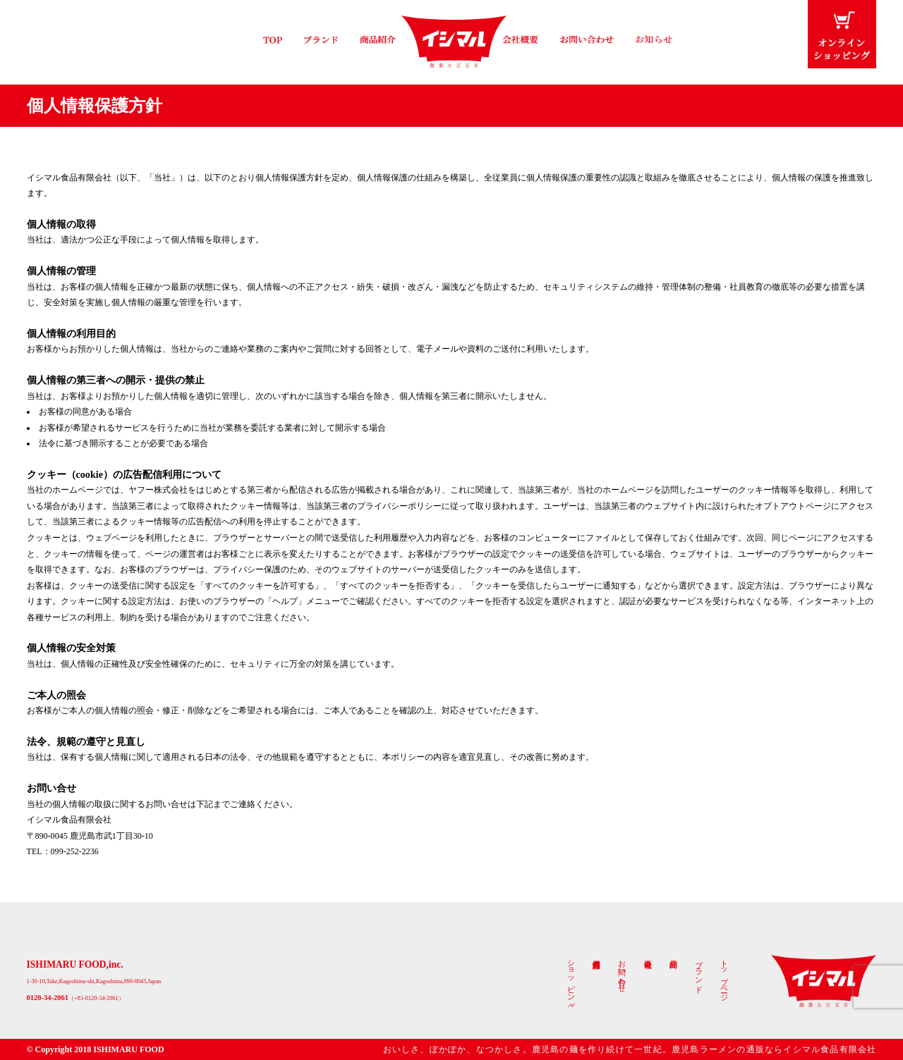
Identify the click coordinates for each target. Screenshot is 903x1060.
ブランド (698, 972)
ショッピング (571, 980)
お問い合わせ (622, 972)
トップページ (723, 976)
